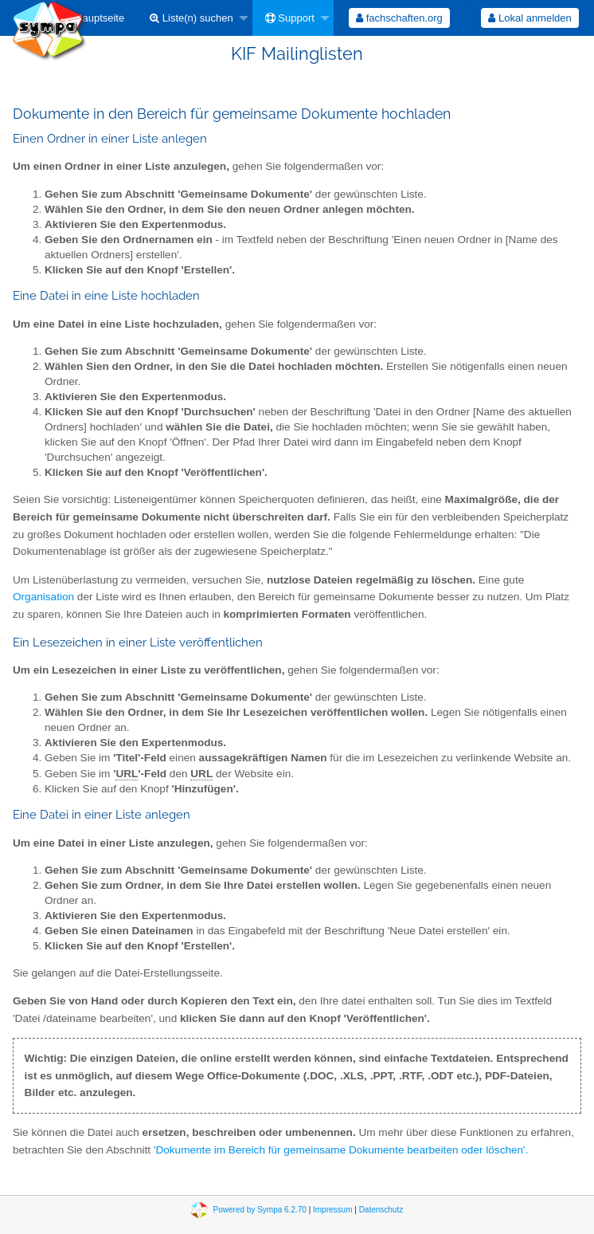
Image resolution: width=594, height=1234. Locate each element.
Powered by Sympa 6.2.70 (260, 1209)
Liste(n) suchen (191, 18)
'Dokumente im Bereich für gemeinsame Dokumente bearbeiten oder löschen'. (341, 1150)
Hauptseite (94, 18)
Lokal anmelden (529, 18)
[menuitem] (94, 18)
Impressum (332, 1209)
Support (290, 18)
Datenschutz (381, 1209)
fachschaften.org (399, 18)
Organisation (43, 597)
